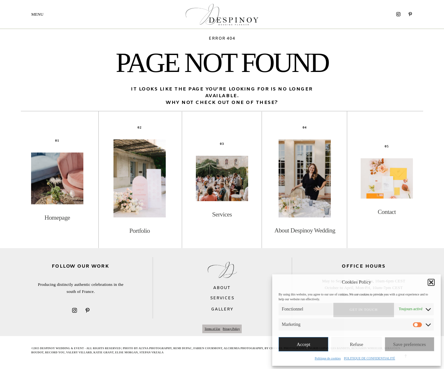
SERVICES (222, 298)
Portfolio (140, 230)
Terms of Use (212, 328)
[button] (431, 282)
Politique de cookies (328, 358)
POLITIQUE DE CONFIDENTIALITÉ (369, 358)
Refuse (356, 344)
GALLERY (222, 309)
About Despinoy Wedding (304, 230)
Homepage (57, 217)
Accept (303, 344)
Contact (387, 211)
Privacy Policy (231, 328)
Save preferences (409, 344)
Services (222, 214)
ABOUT (221, 288)
